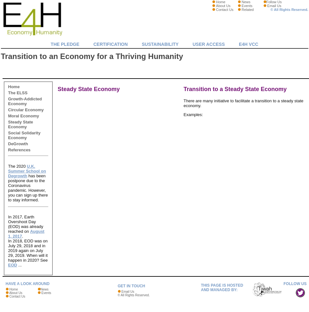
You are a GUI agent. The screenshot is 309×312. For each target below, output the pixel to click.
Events (247, 6)
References (19, 150)
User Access (208, 44)
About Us (223, 6)
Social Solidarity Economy (24, 135)
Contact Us (224, 10)
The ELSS (18, 92)
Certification (111, 44)
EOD (12, 265)
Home (220, 2)
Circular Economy (26, 109)
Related (248, 10)
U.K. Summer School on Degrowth (27, 171)
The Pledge (65, 44)
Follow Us (274, 2)
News (246, 2)
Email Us (274, 6)
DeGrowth (18, 143)
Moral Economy (23, 116)
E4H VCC (248, 44)
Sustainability (160, 44)
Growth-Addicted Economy (25, 101)
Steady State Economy (20, 124)
